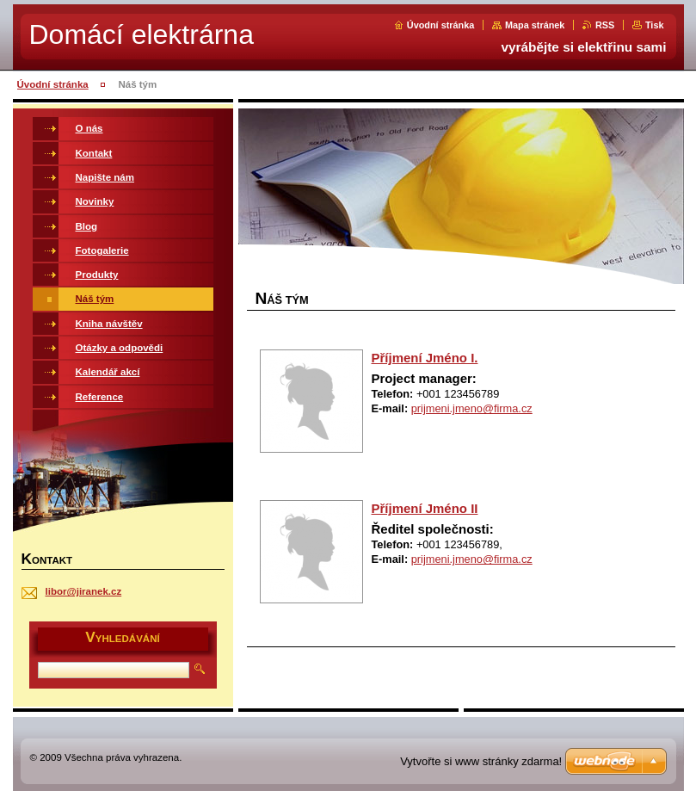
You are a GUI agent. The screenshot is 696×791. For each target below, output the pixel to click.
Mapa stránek (535, 25)
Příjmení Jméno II (425, 508)
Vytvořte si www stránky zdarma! (481, 761)
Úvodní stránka (441, 25)
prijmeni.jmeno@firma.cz (472, 408)
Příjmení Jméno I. (425, 357)
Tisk (654, 25)
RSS (604, 25)
